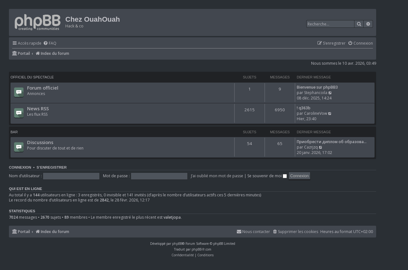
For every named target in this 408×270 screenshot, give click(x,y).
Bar (14, 132)
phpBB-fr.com (201, 249)
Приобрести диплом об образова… (332, 141)
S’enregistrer (52, 167)
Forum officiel (42, 87)
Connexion (20, 167)
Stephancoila (315, 92)
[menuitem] (49, 43)
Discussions (40, 142)
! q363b (303, 108)
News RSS (38, 108)
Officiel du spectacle (32, 77)
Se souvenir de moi (267, 176)
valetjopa (172, 217)
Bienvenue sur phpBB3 (317, 87)
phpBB (177, 243)
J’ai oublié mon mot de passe (217, 176)
